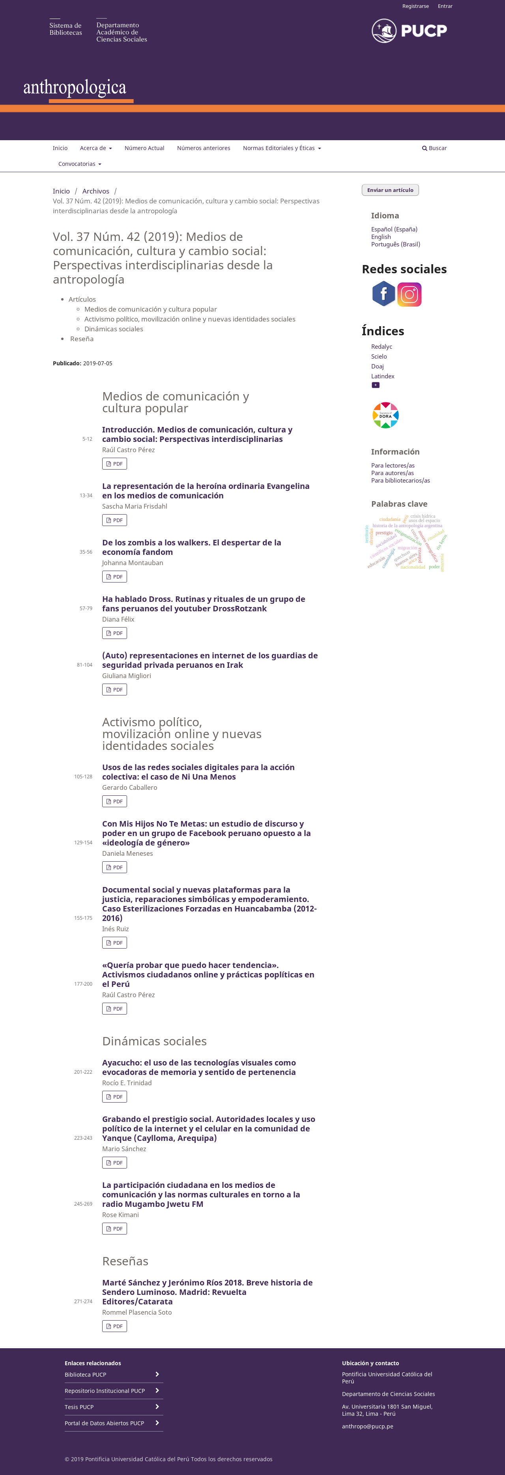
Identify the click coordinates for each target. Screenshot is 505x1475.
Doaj (377, 366)
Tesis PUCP (79, 1407)
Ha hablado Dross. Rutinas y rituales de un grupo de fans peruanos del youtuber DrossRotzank (203, 604)
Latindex (383, 376)
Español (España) (394, 229)
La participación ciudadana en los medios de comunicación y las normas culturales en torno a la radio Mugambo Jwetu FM (201, 1194)
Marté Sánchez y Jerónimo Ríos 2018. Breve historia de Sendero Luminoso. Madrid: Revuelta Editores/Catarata (207, 1292)
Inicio (60, 148)
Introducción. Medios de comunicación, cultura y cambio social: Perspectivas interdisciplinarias (197, 434)
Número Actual (145, 148)
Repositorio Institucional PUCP (105, 1390)
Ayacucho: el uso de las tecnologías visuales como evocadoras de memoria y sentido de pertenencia (199, 1067)
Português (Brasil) (395, 244)
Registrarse (415, 5)
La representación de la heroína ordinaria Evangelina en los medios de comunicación (206, 491)
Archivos (95, 190)
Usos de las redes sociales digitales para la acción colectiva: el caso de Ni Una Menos (198, 772)
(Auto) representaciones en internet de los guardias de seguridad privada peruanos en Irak (210, 660)
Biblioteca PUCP (85, 1374)
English (381, 237)
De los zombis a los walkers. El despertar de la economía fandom (191, 547)
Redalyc (381, 346)
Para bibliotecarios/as (400, 480)
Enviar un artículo (390, 190)
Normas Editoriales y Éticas (279, 148)
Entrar (445, 5)
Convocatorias (77, 163)
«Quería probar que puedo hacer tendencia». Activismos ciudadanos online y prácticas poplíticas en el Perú (208, 974)
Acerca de (94, 148)
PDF (117, 463)
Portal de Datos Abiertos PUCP (104, 1423)
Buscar (434, 148)
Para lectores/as (393, 465)
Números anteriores (203, 148)
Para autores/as (392, 473)
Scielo (379, 356)
